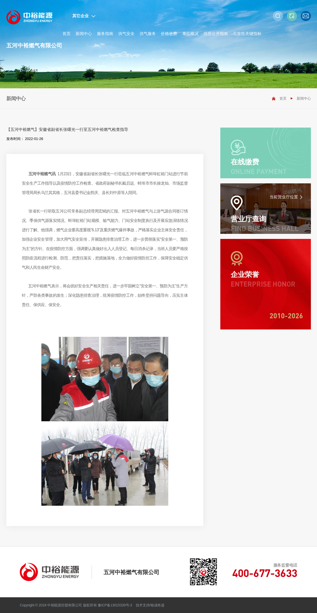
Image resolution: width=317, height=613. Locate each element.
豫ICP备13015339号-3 (115, 605)
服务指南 (105, 33)
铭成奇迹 (157, 605)
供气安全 (126, 33)
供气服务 (148, 33)
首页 (66, 33)
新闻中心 (84, 33)
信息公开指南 (216, 33)
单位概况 (190, 33)
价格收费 (169, 33)
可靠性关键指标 (247, 33)
